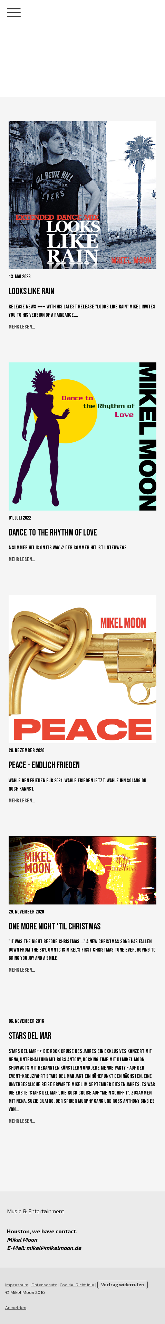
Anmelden (15, 1307)
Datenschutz (44, 1284)
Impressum (16, 1284)
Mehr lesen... (22, 327)
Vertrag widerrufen (122, 1284)
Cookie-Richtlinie (77, 1284)
